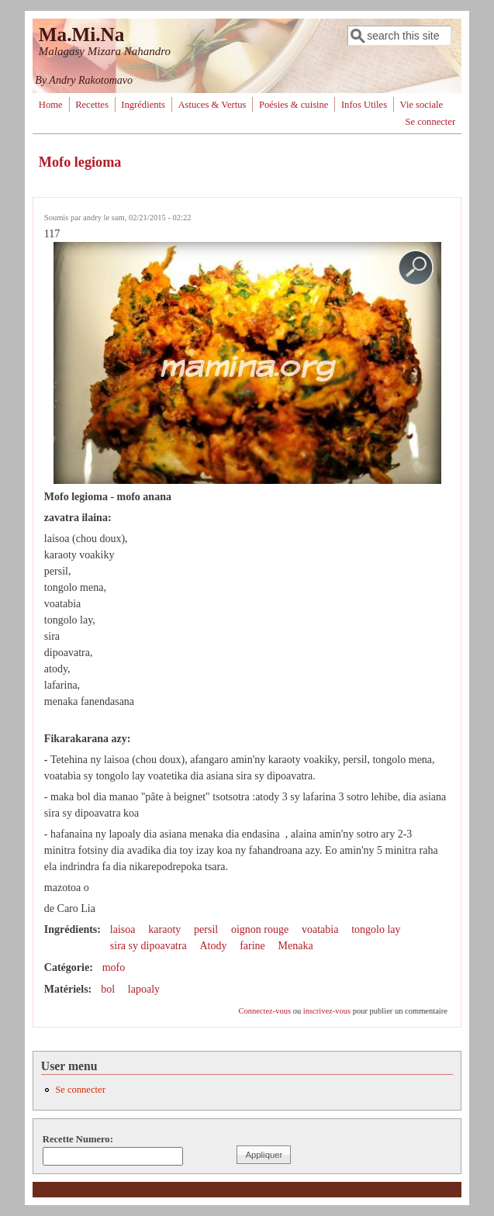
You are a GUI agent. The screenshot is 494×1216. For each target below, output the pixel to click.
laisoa (123, 929)
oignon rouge (259, 929)
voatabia (320, 929)
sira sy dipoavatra (148, 946)
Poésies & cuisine (294, 104)
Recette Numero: (78, 1139)
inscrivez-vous (327, 1011)
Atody (212, 946)
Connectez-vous (264, 1011)
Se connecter (430, 121)
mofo (114, 967)
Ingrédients (143, 104)
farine (252, 946)
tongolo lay (375, 929)
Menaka (295, 946)
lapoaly (144, 989)
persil (206, 929)
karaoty (164, 929)
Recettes (92, 104)
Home (51, 104)
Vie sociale (422, 104)
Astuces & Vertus (212, 104)
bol (108, 989)
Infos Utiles (364, 104)
